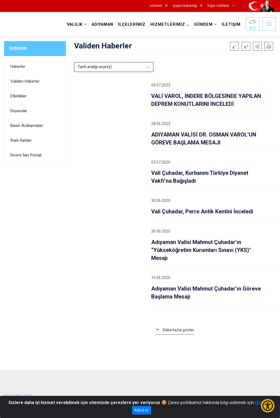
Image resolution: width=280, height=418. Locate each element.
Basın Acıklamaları (26, 125)
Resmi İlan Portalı (26, 155)
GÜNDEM (18, 48)
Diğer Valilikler (219, 6)
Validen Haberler (25, 81)
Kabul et (141, 410)
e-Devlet (156, 6)
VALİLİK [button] (75, 24)
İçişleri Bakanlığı (185, 6)
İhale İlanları (20, 140)
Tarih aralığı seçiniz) (95, 67)
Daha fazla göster (178, 330)
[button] (257, 46)
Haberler (17, 66)
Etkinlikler (18, 96)
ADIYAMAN (102, 24)
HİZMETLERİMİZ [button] (167, 24)
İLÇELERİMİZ (131, 24)
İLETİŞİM (231, 24)
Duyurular (18, 110)
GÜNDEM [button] (203, 24)
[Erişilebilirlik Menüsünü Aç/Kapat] (268, 406)
